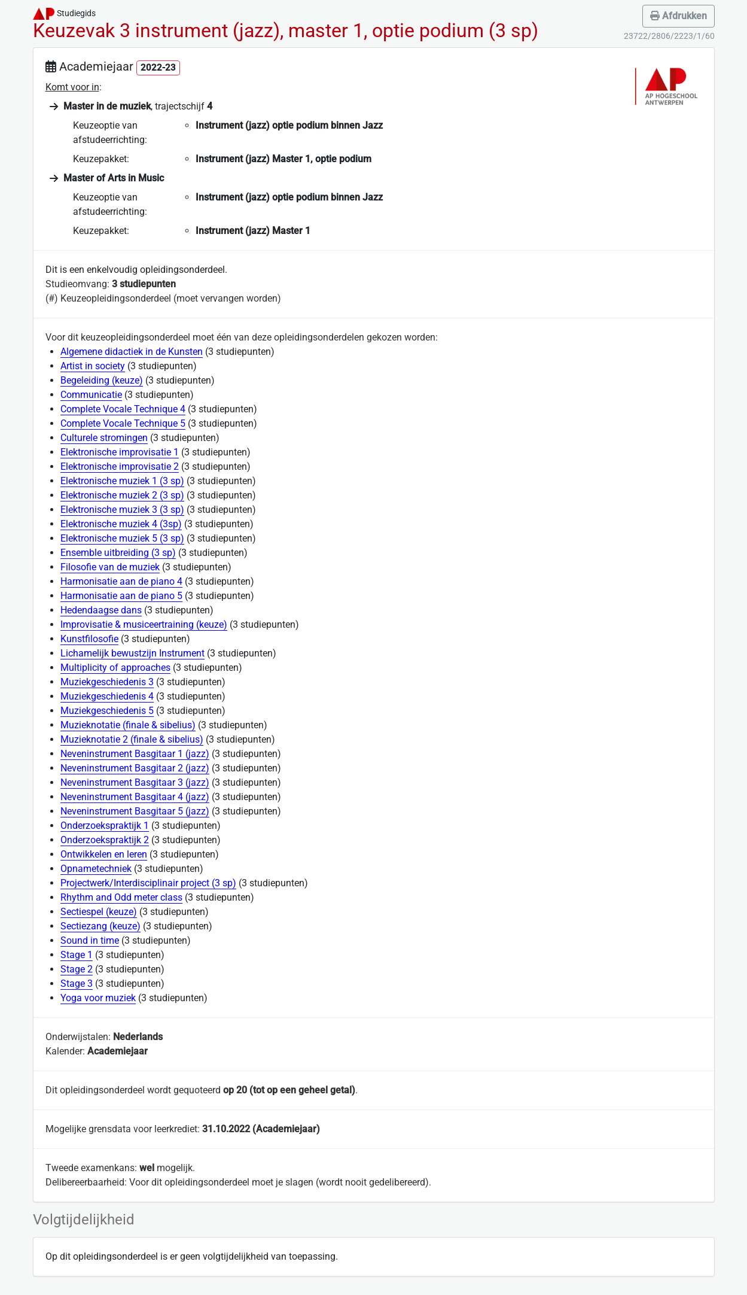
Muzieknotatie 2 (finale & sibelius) (131, 739)
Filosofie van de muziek (110, 567)
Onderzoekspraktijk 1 (104, 825)
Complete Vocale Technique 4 (122, 409)
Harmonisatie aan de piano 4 (121, 581)
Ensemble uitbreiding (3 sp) (118, 552)
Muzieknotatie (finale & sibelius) (128, 725)
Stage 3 (76, 983)
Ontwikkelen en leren (103, 854)
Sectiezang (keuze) (100, 926)
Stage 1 (76, 954)
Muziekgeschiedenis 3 (107, 682)
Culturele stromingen (104, 437)
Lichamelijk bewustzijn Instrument (132, 653)
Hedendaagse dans (101, 610)
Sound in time (89, 940)
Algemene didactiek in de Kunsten (131, 351)
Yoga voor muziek (98, 998)
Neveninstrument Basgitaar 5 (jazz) (134, 811)
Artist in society (92, 366)
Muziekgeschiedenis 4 (107, 696)
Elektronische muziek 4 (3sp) (121, 524)
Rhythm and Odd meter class (121, 897)
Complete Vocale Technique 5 (122, 423)
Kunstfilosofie (89, 639)
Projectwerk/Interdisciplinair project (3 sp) (148, 883)
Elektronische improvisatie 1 (119, 452)
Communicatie (91, 394)
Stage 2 (76, 969)
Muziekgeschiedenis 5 (107, 710)
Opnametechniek (96, 868)
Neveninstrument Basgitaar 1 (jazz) (134, 753)
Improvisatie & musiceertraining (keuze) (143, 624)
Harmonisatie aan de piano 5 (121, 595)
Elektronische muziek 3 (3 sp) (122, 509)
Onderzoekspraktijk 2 (104, 840)
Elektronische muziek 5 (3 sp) (122, 538)
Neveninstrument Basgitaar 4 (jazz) (134, 796)
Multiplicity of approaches (115, 667)
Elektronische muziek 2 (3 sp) (122, 495)
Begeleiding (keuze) (101, 380)
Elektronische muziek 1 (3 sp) (122, 481)
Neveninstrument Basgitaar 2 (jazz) (134, 768)
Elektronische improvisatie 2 (119, 466)
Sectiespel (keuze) (98, 911)
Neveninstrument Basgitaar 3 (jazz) (134, 782)
